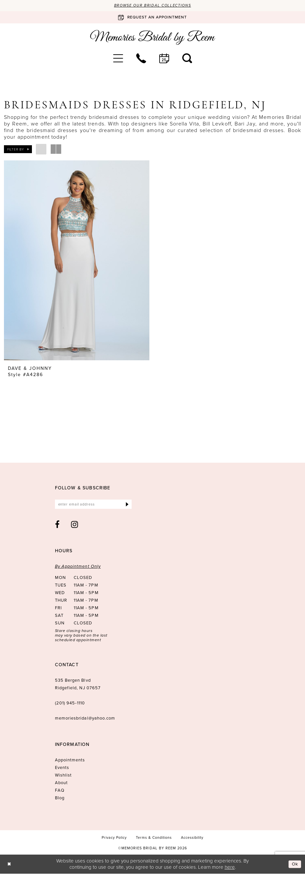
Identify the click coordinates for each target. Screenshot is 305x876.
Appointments (70, 762)
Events (62, 770)
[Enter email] (93, 506)
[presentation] (76, 261)
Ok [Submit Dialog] (294, 866)
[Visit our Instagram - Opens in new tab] (74, 527)
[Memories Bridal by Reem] (152, 37)
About (61, 785)
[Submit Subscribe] (127, 506)
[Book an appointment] (152, 18)
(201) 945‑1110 (70, 705)
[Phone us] (141, 58)
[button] (118, 58)
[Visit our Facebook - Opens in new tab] (57, 527)
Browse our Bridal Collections (152, 6)
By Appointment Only (78, 569)
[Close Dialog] (9, 866)
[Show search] (187, 58)
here (230, 869)
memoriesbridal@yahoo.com (85, 721)
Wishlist (63, 778)
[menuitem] (118, 58)
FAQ (59, 793)
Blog (59, 800)
